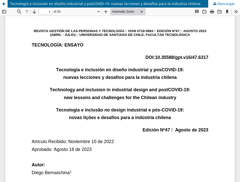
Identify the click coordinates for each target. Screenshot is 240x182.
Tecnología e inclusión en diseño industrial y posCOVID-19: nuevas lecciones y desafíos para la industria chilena (105, 3)
